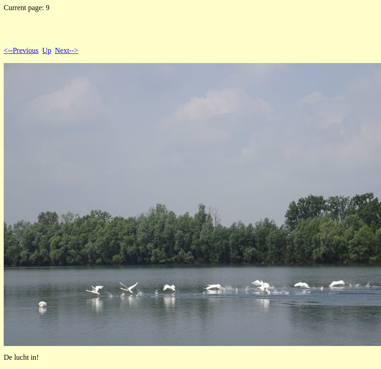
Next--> (66, 50)
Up (47, 50)
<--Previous (21, 50)
